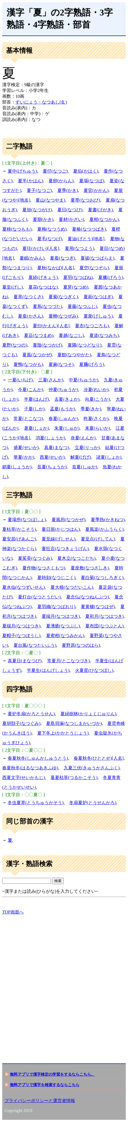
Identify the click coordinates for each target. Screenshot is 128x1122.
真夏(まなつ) (56, 447)
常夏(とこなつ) (28, 418)
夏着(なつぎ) (62, 258)
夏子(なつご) (39, 190)
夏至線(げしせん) (59, 539)
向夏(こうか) (97, 399)
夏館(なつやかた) (74, 354)
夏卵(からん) (61, 180)
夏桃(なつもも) (17, 229)
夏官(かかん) (96, 190)
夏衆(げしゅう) (98, 316)
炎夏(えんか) (83, 437)
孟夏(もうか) (62, 408)
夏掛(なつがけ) (37, 209)
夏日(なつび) (69, 209)
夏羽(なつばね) (78, 277)
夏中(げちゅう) (22, 171)
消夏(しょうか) (50, 437)
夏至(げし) (12, 287)
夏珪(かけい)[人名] (40, 248)
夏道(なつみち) (104, 335)
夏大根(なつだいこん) (71, 587)
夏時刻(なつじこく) (56, 577)
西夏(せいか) (52, 457)
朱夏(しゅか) (66, 428)
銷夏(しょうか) (17, 466)
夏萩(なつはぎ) (98, 296)
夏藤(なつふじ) (82, 306)
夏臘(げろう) (110, 277)
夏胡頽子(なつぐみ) (21, 723)
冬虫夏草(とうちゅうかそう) (36, 802)
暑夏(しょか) (36, 428)
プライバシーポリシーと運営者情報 (39, 1100)
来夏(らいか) (97, 428)
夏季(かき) (67, 190)
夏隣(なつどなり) (85, 345)
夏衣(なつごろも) (92, 325)
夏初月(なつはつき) (104, 616)
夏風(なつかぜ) (37, 354)
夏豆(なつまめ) (39, 335)
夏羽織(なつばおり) (56, 606)
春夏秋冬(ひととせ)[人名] (99, 758)
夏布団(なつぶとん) (104, 626)
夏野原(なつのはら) (81, 645)
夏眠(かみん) (32, 258)
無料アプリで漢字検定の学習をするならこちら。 (52, 1074)
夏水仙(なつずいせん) (23, 587)
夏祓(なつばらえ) (97, 258)
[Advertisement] (64, 984)
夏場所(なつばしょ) (27, 519)
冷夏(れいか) (96, 389)
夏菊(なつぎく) (63, 296)
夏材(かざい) (71, 219)
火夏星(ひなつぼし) (94, 670)
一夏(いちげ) (20, 379)
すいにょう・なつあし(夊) (41, 102)
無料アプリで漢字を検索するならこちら (44, 1085)
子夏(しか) (34, 408)
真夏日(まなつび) (25, 660)
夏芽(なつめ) (75, 287)
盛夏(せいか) (26, 447)
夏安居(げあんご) (19, 539)
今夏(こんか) (30, 389)
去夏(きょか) (66, 399)
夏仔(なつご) (55, 171)
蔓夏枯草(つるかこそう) (74, 777)
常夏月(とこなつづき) (68, 660)
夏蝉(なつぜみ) (63, 316)
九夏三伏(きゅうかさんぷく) (92, 767)
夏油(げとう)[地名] (86, 238)
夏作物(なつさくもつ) (43, 568)
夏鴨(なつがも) (28, 364)
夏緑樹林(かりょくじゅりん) (88, 713)
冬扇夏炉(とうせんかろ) (92, 802)
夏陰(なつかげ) (47, 345)
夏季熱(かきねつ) (108, 519)
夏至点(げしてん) (98, 539)
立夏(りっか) (87, 447)
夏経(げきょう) (43, 277)
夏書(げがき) (100, 209)
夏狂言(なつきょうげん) (65, 548)
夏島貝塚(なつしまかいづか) (74, 723)
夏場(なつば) (91, 180)
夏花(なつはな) (43, 287)
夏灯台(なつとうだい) (39, 597)
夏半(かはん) (30, 180)
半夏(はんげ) (36, 399)
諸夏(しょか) (108, 457)
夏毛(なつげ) (49, 238)
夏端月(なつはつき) (21, 626)
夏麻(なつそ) (61, 364)
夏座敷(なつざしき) (90, 568)
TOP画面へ (13, 912)
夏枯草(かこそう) (19, 529)
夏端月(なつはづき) (61, 616)
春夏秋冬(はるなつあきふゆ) (30, 767)
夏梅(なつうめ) (52, 229)
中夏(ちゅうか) (83, 379)
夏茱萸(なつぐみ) (35, 558)
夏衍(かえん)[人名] (51, 325)
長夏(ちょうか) (52, 466)
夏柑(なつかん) (104, 219)
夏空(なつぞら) (94, 267)
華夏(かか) (24, 457)
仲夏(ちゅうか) (63, 389)
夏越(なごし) (71, 335)
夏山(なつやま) (50, 200)
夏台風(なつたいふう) (35, 645)
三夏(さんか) (50, 379)
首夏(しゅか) (84, 466)
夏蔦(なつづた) (47, 306)
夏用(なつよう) (79, 248)
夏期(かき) (43, 219)
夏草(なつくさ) (28, 296)
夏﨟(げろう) (91, 364)
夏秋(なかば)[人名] (55, 267)
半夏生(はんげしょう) (48, 670)
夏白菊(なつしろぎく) (102, 577)
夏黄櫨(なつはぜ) (98, 606)
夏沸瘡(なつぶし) (63, 626)
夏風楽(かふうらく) (104, 529)
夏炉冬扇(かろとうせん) (31, 713)
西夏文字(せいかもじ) (23, 777)
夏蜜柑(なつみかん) (65, 635)
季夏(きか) (91, 408)
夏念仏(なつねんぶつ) (87, 597)
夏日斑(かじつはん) (61, 529)
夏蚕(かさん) (30, 316)
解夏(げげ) (80, 457)
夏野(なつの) (14, 345)
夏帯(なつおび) (85, 200)
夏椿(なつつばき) (89, 229)
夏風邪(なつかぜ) (69, 519)
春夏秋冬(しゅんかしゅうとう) (38, 758)
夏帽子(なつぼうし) (21, 635)
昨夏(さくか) (96, 418)
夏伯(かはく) (85, 171)
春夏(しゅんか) (63, 418)
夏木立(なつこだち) (76, 558)
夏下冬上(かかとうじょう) (63, 733)
